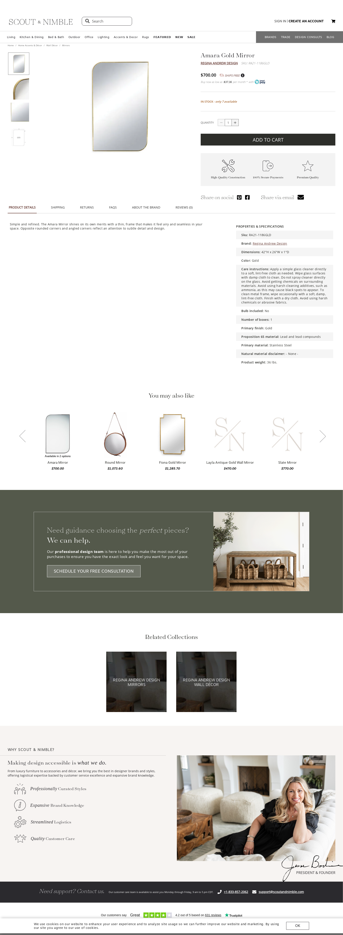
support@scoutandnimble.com (281, 892)
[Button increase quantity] (235, 122)
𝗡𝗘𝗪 (179, 37)
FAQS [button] (113, 207)
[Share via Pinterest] (239, 197)
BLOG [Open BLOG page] (330, 37)
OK (297, 926)
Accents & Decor (126, 37)
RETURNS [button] (87, 207)
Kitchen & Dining (32, 37)
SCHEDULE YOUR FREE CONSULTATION (94, 571)
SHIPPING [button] (58, 207)
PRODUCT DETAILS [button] (22, 207)
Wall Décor (52, 45)
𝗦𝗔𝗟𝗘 (191, 37)
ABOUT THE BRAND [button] (146, 207)
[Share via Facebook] (247, 197)
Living (11, 37)
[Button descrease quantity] (221, 122)
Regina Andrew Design (219, 63)
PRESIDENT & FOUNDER (315, 872)
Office (89, 37)
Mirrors (65, 45)
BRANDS (271, 37)
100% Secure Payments (268, 177)
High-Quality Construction (228, 177)
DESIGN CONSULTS (308, 37)
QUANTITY (207, 123)
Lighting (103, 37)
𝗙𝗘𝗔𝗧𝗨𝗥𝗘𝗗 (162, 37)
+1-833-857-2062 (236, 892)
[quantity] (228, 122)
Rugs (145, 37)
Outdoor (74, 37)
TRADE (286, 37)
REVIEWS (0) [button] (184, 207)
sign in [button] (280, 21)
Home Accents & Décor (30, 45)
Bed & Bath (56, 37)
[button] (333, 21)
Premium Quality (308, 177)
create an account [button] (306, 21)
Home (11, 45)
